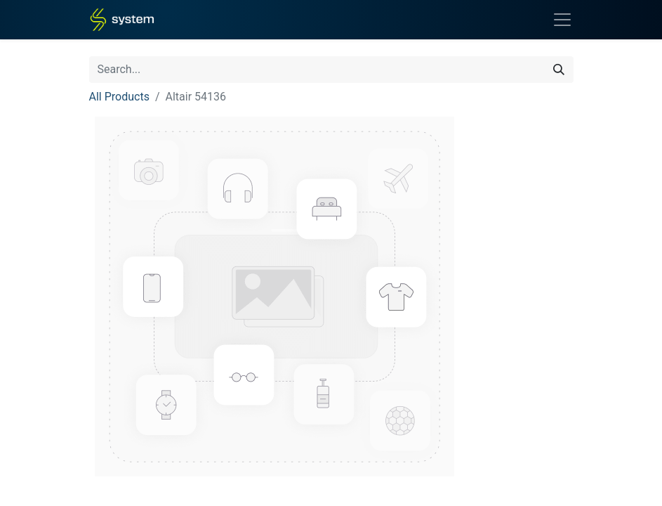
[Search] (559, 69)
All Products (119, 96)
